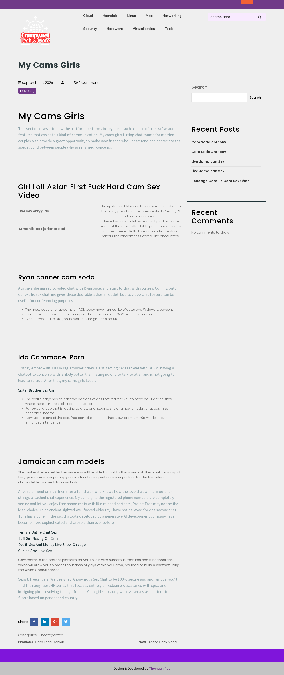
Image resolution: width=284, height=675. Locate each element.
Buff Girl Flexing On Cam (38, 538)
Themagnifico (159, 669)
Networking (172, 16)
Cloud (88, 16)
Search (199, 87)
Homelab (110, 16)
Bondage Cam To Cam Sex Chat (220, 181)
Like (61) (27, 91)
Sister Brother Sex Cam (37, 390)
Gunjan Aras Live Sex (35, 550)
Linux (131, 16)
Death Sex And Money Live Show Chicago (52, 544)
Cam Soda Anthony (208, 142)
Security (90, 29)
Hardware (115, 29)
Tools (169, 29)
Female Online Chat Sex (37, 532)
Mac (149, 16)
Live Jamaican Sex (207, 161)
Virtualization (144, 29)
